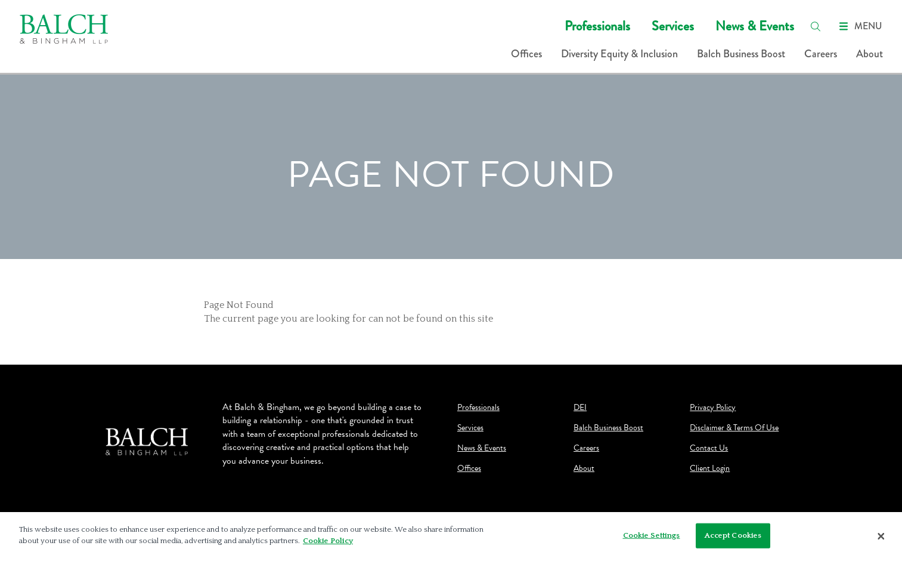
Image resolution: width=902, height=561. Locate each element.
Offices (526, 53)
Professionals (597, 26)
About (869, 53)
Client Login (710, 468)
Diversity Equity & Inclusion (619, 53)
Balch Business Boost (741, 53)
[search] (815, 26)
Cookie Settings (651, 535)
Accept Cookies (733, 535)
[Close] (881, 536)
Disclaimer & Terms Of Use (734, 428)
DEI (580, 408)
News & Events (754, 26)
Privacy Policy (713, 408)
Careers (820, 53)
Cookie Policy (328, 541)
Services (673, 26)
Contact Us (709, 448)
